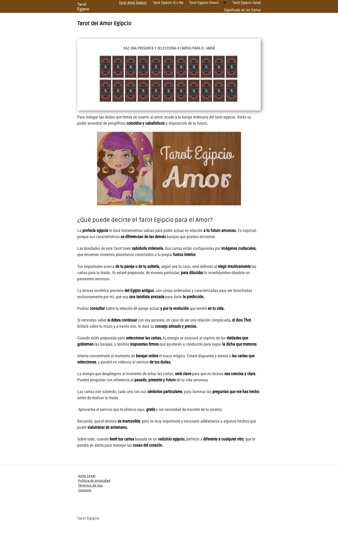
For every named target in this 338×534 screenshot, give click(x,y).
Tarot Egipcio (83, 6)
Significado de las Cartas (242, 10)
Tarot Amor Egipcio (133, 2)
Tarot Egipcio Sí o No (168, 2)
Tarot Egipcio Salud (246, 2)
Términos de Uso (90, 485)
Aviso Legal (86, 476)
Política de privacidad (94, 480)
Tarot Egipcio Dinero (204, 2)
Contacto (84, 490)
